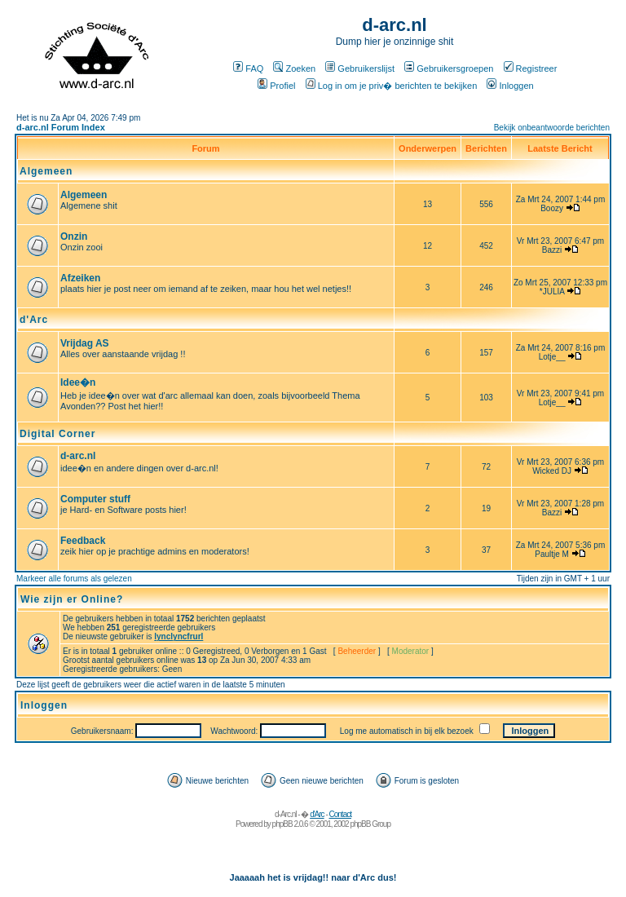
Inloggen (510, 86)
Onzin (73, 236)
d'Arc (34, 319)
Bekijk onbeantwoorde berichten (552, 127)
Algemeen (46, 171)
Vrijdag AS (84, 343)
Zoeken (294, 68)
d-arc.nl (77, 456)
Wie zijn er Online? (71, 599)
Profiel (276, 86)
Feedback (82, 540)
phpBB (282, 824)
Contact (340, 814)
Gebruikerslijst (360, 68)
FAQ (248, 68)
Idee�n (77, 382)
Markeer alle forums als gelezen (74, 578)
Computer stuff (95, 499)
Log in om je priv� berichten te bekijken (392, 86)
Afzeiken (80, 278)
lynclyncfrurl (178, 636)
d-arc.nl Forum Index (60, 127)
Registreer (531, 68)
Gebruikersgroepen (448, 68)
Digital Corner (57, 434)
